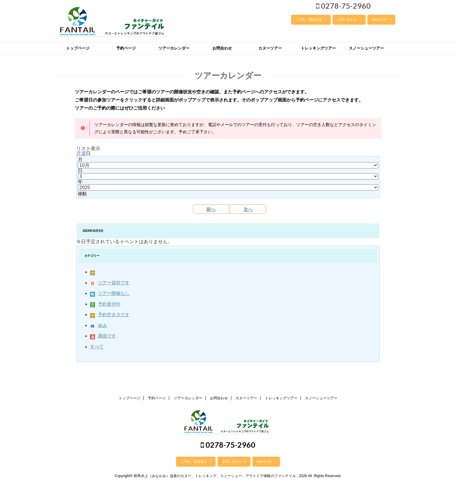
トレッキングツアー (318, 48)
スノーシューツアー (366, 48)
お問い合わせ (349, 19)
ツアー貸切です (109, 282)
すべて (97, 346)
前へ (210, 209)
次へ (248, 209)
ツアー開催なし (109, 293)
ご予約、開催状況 (311, 19)
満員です (103, 335)
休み (98, 325)
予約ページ (126, 48)
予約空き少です (109, 314)
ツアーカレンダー (174, 48)
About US (381, 19)
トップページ (78, 48)
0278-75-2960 (343, 5)
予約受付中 (105, 304)
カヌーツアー (270, 48)
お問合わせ (222, 48)
